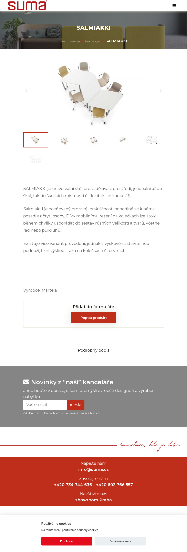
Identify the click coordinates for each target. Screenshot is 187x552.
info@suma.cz (93, 469)
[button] (26, 90)
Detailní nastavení (120, 541)
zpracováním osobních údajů (82, 413)
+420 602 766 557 (114, 484)
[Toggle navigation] (174, 6)
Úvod (62, 41)
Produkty (75, 41)
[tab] (93, 350)
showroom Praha (93, 499)
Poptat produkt (94, 318)
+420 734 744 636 (73, 484)
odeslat (76, 404)
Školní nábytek (92, 41)
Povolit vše (66, 541)
